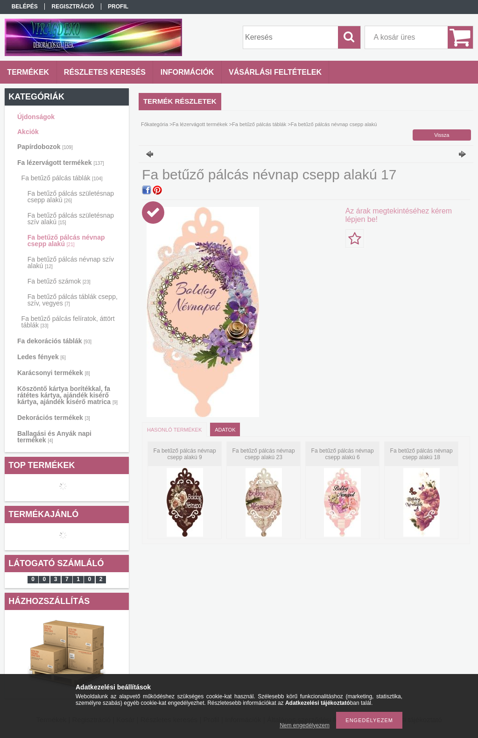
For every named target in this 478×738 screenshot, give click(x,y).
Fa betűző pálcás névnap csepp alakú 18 (421, 454)
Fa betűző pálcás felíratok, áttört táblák (68, 322)
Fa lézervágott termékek (60, 162)
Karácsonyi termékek (53, 372)
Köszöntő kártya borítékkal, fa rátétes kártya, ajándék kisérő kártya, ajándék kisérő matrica (67, 395)
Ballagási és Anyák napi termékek (54, 437)
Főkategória (154, 124)
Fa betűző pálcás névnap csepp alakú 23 (263, 454)
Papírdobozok (45, 146)
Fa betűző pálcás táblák (62, 178)
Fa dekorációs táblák (54, 341)
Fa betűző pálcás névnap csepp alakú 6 (342, 454)
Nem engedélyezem (305, 725)
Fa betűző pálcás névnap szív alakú (71, 262)
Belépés (25, 6)
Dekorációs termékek (53, 417)
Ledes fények (41, 357)
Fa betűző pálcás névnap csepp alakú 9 (185, 454)
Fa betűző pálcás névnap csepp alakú (66, 241)
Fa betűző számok (59, 281)
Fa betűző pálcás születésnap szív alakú (71, 219)
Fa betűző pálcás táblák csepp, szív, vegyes (73, 300)
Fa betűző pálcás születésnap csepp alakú (71, 197)
